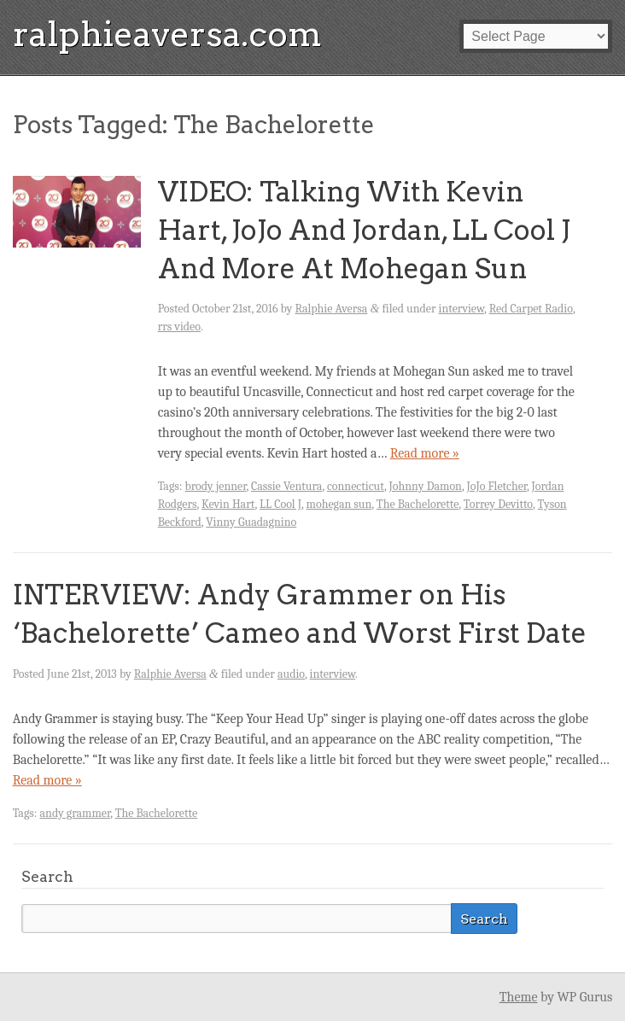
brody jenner (216, 486)
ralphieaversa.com (167, 34)
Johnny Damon (424, 486)
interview (462, 308)
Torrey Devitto (498, 504)
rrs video (179, 326)
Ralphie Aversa (331, 308)
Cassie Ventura (286, 486)
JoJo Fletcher (496, 486)
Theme (518, 997)
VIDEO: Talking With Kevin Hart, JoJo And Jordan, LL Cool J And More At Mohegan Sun (364, 230)
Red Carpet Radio (531, 308)
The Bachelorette (418, 504)
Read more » (424, 453)
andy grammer (75, 813)
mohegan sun (339, 504)
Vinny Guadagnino (251, 522)
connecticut (355, 486)
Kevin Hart (228, 504)
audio (291, 674)
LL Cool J (280, 504)
